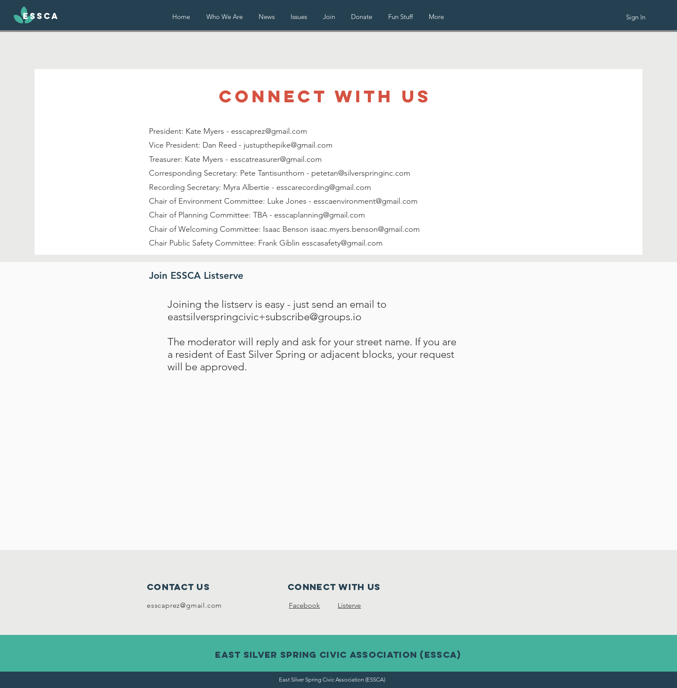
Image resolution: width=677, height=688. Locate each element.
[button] (299, 16)
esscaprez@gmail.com (269, 131)
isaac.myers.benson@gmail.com (365, 229)
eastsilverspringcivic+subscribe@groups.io (264, 316)
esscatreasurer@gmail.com (276, 159)
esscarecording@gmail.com (323, 187)
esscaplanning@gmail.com (319, 215)
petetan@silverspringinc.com (360, 173)
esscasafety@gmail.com (342, 243)
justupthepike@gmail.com (288, 145)
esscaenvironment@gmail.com (365, 201)
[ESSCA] (41, 16)
